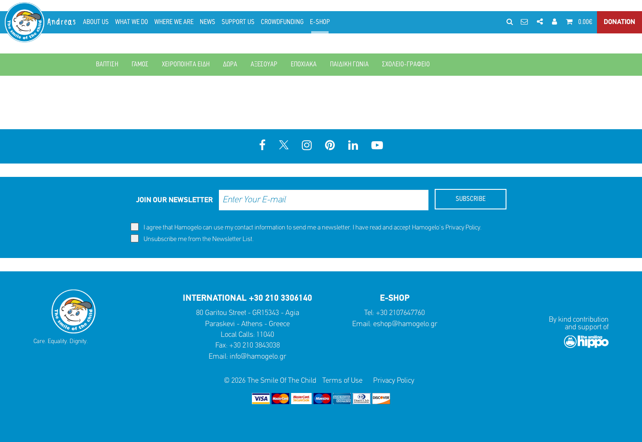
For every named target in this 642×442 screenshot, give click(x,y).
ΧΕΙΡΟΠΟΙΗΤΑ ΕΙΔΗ (186, 64)
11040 (265, 335)
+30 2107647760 (400, 313)
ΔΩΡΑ (230, 64)
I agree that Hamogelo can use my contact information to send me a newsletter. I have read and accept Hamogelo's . (306, 227)
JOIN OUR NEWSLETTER (174, 200)
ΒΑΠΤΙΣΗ (107, 64)
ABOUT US (96, 22)
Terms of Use (342, 381)
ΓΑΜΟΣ (140, 64)
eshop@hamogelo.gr (405, 324)
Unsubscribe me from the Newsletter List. (192, 238)
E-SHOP (320, 22)
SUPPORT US (238, 22)
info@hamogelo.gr (258, 356)
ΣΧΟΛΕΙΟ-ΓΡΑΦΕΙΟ (406, 64)
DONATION (619, 22)
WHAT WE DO (131, 22)
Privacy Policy (462, 228)
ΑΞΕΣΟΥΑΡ (264, 64)
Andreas (62, 22)
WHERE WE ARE (173, 22)
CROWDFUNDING (282, 22)
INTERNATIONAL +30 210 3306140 (247, 298)
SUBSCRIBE (471, 199)
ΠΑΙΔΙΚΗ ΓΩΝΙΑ (349, 64)
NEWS (207, 22)
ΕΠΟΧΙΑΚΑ (304, 64)
